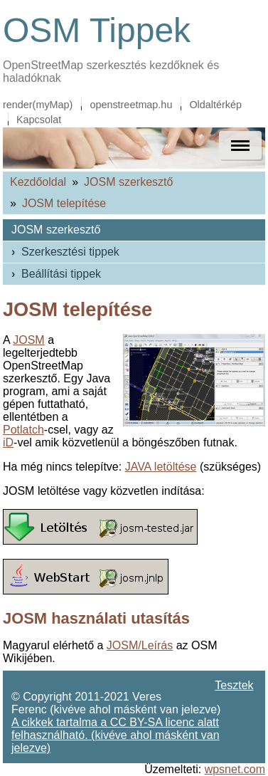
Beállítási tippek (61, 274)
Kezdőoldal (38, 182)
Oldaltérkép (215, 104)
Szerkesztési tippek (70, 252)
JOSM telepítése (64, 203)
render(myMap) (38, 104)
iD (8, 442)
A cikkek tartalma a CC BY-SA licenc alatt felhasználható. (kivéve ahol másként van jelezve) (115, 735)
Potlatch (23, 430)
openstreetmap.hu (131, 104)
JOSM (28, 340)
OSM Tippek (97, 30)
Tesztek (234, 685)
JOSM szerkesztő (128, 182)
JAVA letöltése (161, 467)
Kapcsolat (38, 119)
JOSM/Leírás (140, 645)
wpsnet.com (235, 769)
